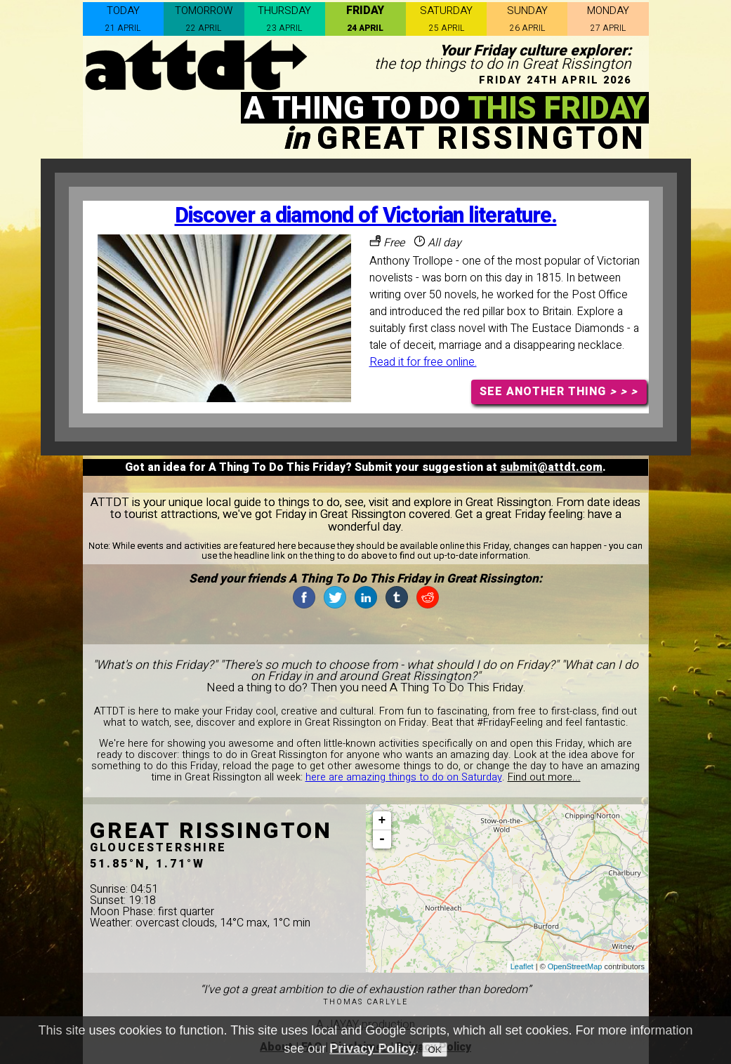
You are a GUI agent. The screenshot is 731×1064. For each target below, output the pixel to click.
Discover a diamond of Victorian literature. (366, 216)
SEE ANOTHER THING (559, 391)
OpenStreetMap (575, 966)
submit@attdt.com (551, 467)
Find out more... (544, 777)
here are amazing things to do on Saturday (403, 777)
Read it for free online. (423, 362)
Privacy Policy (372, 1049)
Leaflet (522, 966)
